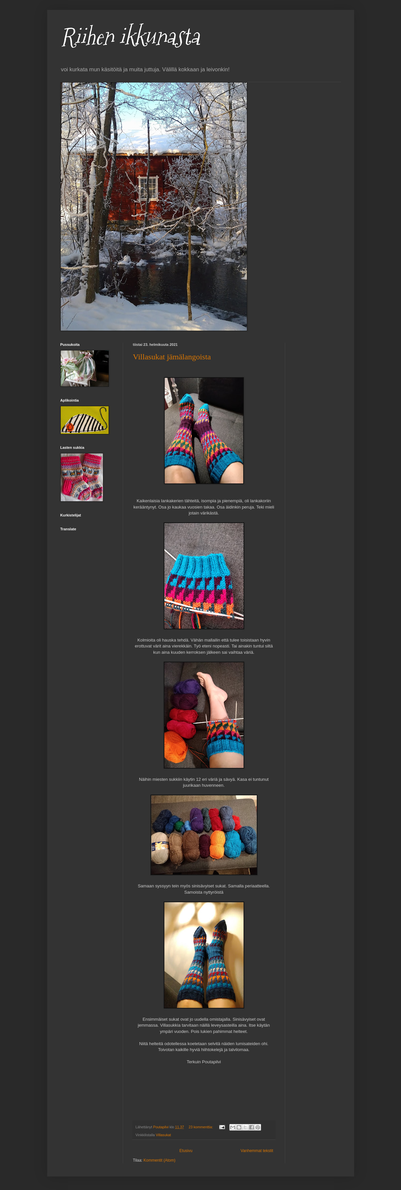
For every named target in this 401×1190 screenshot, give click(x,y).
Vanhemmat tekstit (257, 1150)
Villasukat (163, 1135)
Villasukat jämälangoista (172, 356)
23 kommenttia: (201, 1127)
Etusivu (186, 1150)
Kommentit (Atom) (160, 1160)
